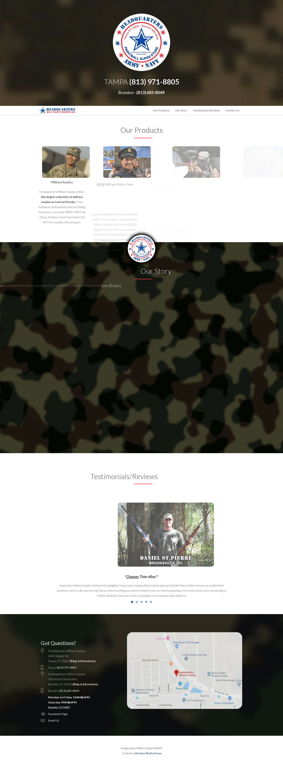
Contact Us (232, 110)
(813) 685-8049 (150, 92)
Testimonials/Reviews (206, 110)
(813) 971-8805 (154, 81)
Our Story (181, 110)
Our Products (161, 110)
